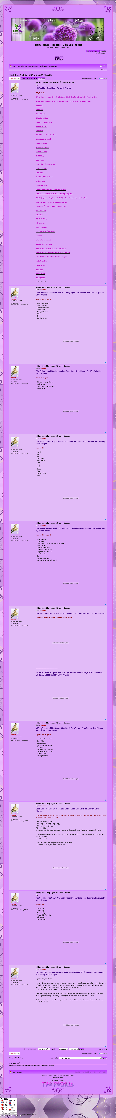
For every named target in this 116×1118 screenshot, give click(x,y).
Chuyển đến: (54, 1058)
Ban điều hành (79, 1072)
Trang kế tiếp (102, 1049)
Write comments (14, 78)
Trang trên (93, 78)
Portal (13, 66)
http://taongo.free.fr (58, 1077)
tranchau (43, 85)
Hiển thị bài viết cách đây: (36, 1049)
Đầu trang (105, 283)
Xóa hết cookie (89, 1072)
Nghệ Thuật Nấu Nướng (31, 66)
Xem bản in (101, 66)
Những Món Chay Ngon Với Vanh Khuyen (30, 75)
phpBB (50, 1075)
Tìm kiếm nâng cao (100, 53)
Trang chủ (20, 66)
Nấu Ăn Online (43, 66)
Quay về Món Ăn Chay (16, 1057)
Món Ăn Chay (53, 66)
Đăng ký (104, 69)
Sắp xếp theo (60, 1049)
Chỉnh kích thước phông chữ (104, 66)
